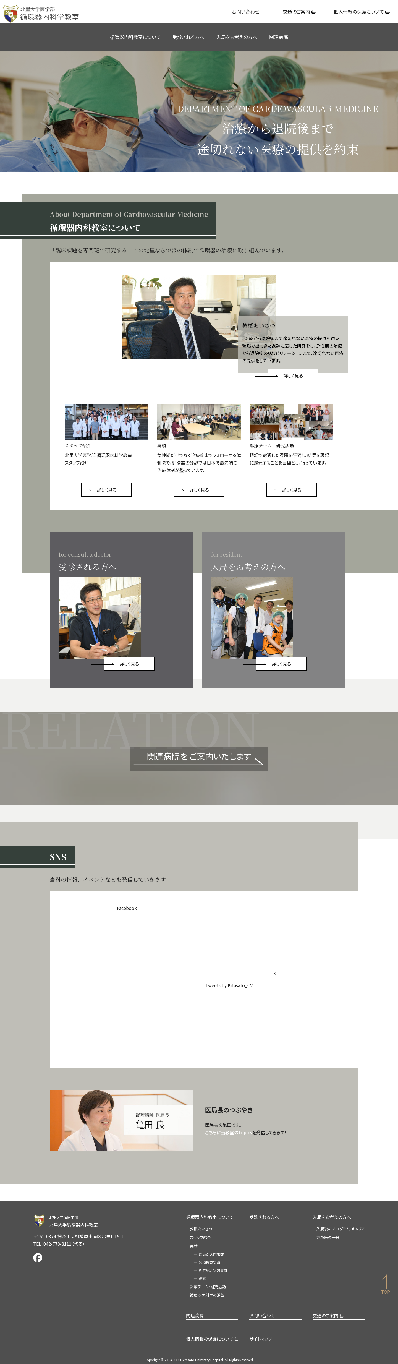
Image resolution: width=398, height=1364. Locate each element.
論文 (202, 1278)
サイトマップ (260, 1339)
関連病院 (278, 36)
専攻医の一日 (327, 1237)
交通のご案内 (296, 11)
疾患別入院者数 (211, 1254)
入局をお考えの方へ (236, 36)
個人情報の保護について (359, 11)
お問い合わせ (245, 11)
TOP (385, 1292)
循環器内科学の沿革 (207, 1295)
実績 (194, 1246)
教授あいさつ (201, 1229)
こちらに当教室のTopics (228, 1132)
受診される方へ (188, 36)
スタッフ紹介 (200, 1237)
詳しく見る (293, 375)
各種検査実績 (209, 1262)
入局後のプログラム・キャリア (340, 1229)
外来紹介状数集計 (213, 1270)
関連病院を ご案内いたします (199, 756)
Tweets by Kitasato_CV (229, 985)
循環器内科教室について (135, 36)
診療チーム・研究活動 (208, 1286)
